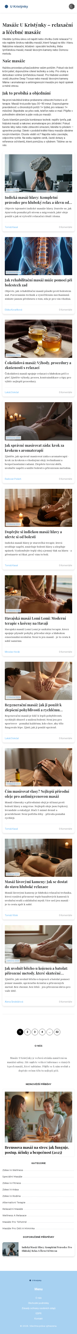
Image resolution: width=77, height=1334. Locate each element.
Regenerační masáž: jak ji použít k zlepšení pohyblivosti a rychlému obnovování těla (33, 707)
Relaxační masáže (38, 1209)
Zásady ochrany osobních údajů (38, 1308)
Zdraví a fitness (38, 1183)
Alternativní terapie (38, 1202)
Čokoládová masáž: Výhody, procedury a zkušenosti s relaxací (38, 365)
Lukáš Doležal (12, 392)
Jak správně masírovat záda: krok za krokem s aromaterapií (34, 448)
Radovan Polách (13, 479)
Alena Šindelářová (14, 1001)
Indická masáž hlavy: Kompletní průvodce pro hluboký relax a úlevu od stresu (37, 200)
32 (57, 1031)
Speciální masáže (38, 1176)
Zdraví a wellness (38, 1170)
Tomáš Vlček (11, 915)
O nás (39, 1297)
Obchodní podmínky (38, 1303)
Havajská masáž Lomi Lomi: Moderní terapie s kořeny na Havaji (35, 621)
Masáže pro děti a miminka (38, 1228)
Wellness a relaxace (38, 1215)
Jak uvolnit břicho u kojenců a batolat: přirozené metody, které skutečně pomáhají (36, 971)
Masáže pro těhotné (38, 1221)
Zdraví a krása (38, 1189)
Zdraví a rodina (38, 1196)
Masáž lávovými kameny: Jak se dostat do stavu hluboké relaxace (36, 884)
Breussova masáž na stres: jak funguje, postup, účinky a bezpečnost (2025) (37, 1150)
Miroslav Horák (12, 652)
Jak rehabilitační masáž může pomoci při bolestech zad (38, 282)
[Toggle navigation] (73, 6)
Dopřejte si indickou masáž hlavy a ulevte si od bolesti (33, 534)
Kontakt (38, 1318)
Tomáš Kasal (11, 227)
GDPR (38, 1313)
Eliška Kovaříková (13, 309)
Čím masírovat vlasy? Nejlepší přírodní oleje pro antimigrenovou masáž (37, 794)
